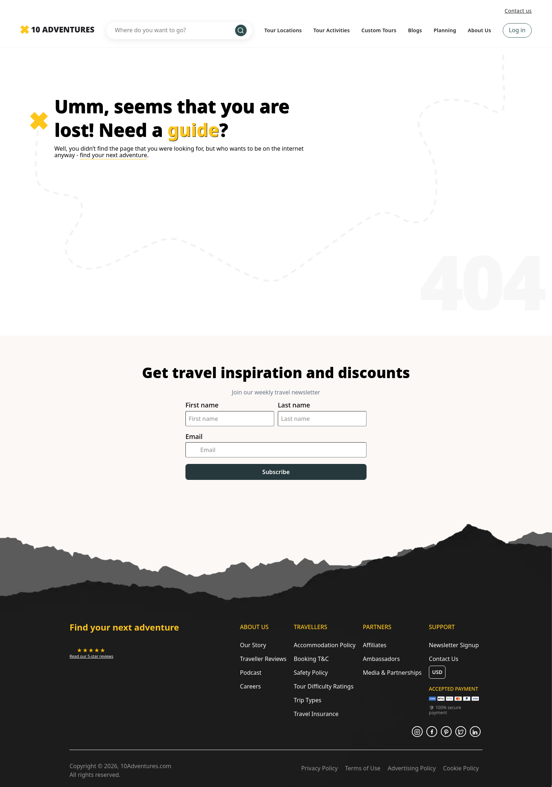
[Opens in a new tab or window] (91, 653)
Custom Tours (379, 30)
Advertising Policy (412, 768)
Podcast (251, 673)
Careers (250, 686)
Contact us (518, 10)
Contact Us (443, 659)
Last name (294, 405)
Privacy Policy (319, 768)
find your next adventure (113, 155)
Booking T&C (311, 659)
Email (193, 436)
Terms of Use (362, 768)
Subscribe (276, 472)
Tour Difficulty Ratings (324, 686)
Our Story (253, 645)
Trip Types (307, 700)
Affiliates (374, 645)
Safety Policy (311, 673)
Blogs (415, 30)
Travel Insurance (316, 714)
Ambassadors (381, 659)
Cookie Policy (461, 768)
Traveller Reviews (263, 659)
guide (193, 129)
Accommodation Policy (325, 645)
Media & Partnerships (392, 673)
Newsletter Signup (454, 645)
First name (201, 405)
